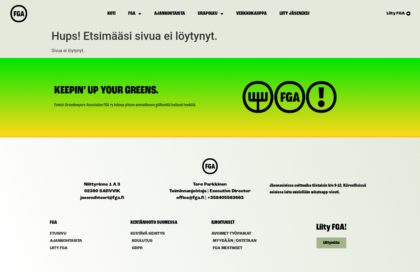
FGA (134, 13)
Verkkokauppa (251, 13)
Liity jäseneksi (294, 13)
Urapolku (210, 13)
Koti (111, 13)
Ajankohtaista (169, 13)
